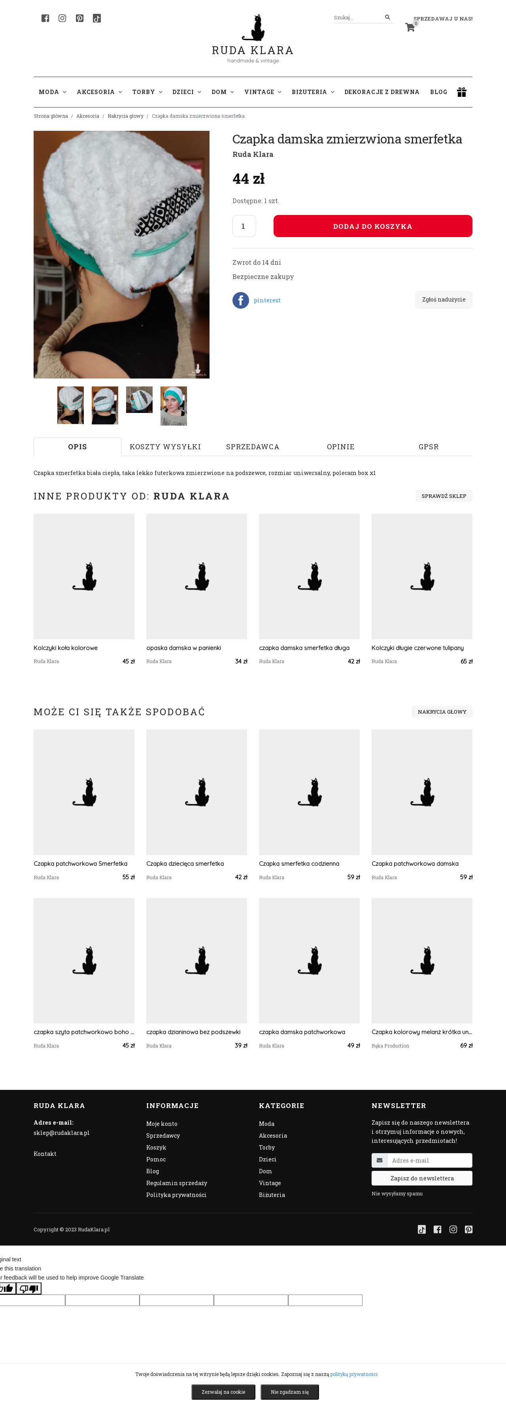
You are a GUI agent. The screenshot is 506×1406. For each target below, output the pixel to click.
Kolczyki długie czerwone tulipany (418, 648)
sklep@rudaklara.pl (62, 1132)
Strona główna (51, 116)
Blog (438, 92)
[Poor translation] (29, 1288)
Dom (265, 1171)
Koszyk (156, 1147)
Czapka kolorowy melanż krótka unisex (422, 1032)
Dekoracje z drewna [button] (382, 92)
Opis (77, 446)
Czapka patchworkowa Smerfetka (80, 863)
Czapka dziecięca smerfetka (185, 863)
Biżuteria (272, 1195)
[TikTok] (97, 18)
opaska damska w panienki (183, 648)
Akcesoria (87, 116)
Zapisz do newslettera (422, 1178)
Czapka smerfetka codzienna (299, 863)
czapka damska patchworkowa (302, 1032)
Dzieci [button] (186, 92)
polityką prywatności (354, 1374)
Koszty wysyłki (165, 446)
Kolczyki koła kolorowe (66, 648)
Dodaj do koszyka (373, 226)
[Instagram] (62, 18)
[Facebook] (45, 18)
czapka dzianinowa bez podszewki (193, 1032)
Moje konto (161, 1123)
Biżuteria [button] (313, 92)
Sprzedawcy (163, 1135)
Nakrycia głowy (125, 116)
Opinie (341, 446)
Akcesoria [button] (99, 92)
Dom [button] (222, 92)
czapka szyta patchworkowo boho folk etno (84, 1032)
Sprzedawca (253, 446)
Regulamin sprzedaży (176, 1183)
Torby (267, 1147)
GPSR (429, 446)
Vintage (270, 1183)
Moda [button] (52, 92)
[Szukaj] (387, 17)
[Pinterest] (79, 18)
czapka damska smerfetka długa (304, 648)
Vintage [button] (262, 92)
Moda (266, 1123)
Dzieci (268, 1159)
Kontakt (45, 1153)
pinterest (267, 300)
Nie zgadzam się (290, 1392)
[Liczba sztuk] (244, 226)
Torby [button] (147, 92)
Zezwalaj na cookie (223, 1392)
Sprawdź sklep (444, 495)
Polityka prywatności (176, 1195)
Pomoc (156, 1159)
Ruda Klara (253, 43)
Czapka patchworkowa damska (415, 863)
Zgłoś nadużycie (444, 299)
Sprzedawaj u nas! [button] (442, 18)
